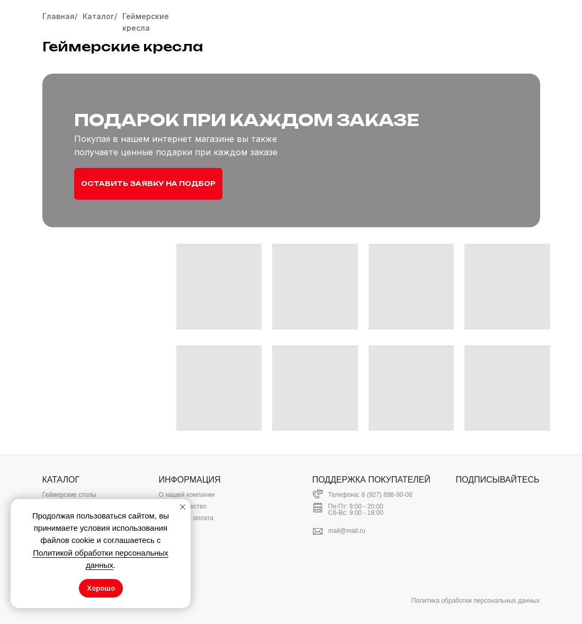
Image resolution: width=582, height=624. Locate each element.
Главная (58, 16)
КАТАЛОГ (61, 479)
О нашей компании (187, 494)
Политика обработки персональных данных (475, 600)
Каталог (98, 16)
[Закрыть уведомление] (182, 507)
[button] (148, 184)
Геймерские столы (69, 494)
